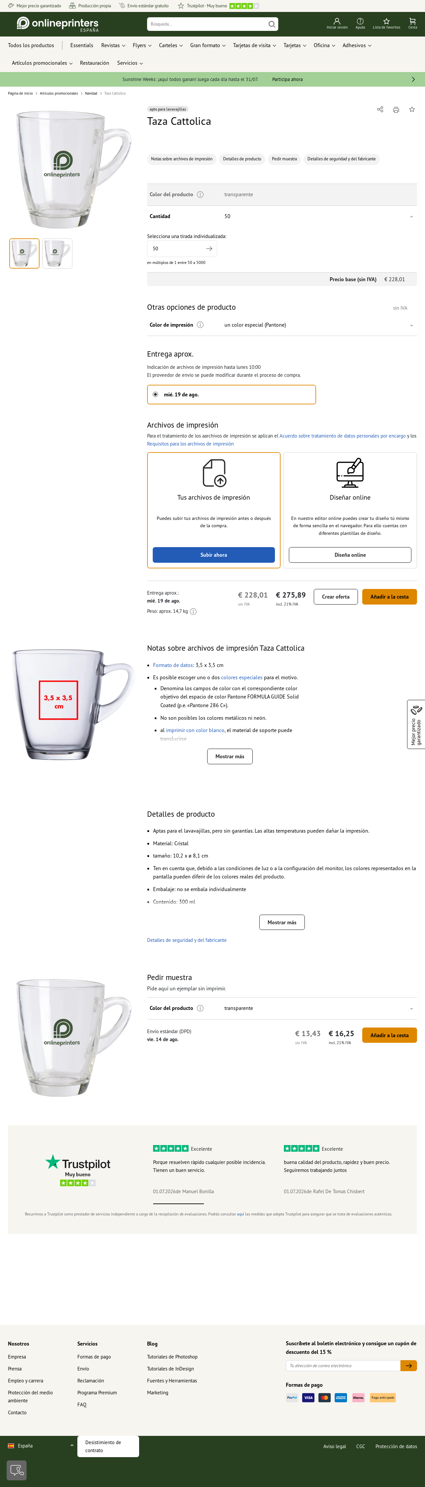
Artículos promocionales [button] (39, 62)
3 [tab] (280, 1203)
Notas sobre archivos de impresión (181, 159)
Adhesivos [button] (354, 45)
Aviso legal (334, 1446)
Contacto (17, 1412)
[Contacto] (17, 1470)
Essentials (81, 45)
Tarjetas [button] (292, 45)
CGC (360, 1446)
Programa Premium (97, 1392)
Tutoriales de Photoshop (172, 1357)
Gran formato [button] (205, 45)
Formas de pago (94, 1357)
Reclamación (90, 1380)
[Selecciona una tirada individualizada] (182, 248)
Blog (152, 1343)
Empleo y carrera (25, 1380)
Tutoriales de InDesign (170, 1368)
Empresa (17, 1357)
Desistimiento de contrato (103, 1446)
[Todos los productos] (37, 45)
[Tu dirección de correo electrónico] (343, 1365)
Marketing (157, 1392)
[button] (73, 169)
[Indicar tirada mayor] (209, 248)
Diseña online (350, 554)
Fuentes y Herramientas (172, 1380)
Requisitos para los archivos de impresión (190, 444)
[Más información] (200, 324)
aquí (240, 1213)
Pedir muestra (284, 159)
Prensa (15, 1368)
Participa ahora (287, 79)
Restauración (94, 62)
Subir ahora (214, 554)
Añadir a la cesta (390, 596)
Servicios (87, 1343)
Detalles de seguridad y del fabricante (341, 159)
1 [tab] (178, 1203)
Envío (83, 1368)
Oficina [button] (322, 45)
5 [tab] (381, 1203)
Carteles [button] (168, 45)
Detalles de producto (242, 159)
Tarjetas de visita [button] (252, 45)
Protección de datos (396, 1446)
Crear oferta (336, 596)
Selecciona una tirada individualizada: (186, 245)
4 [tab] (330, 1203)
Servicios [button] (127, 62)
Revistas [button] (110, 45)
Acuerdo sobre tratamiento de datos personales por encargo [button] (343, 436)
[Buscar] (272, 24)
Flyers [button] (139, 45)
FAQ (81, 1404)
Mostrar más (229, 756)
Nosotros (18, 1343)
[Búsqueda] (206, 24)
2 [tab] (229, 1203)
